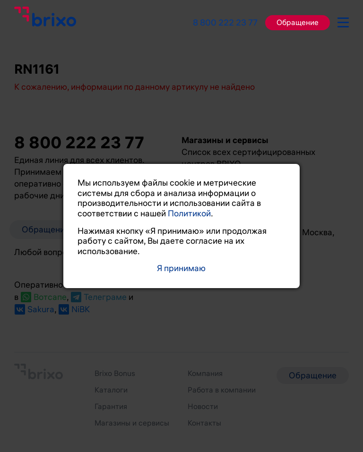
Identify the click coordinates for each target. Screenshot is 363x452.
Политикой (189, 213)
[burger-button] (343, 21)
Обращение (298, 22)
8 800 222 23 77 (225, 22)
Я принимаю (181, 268)
